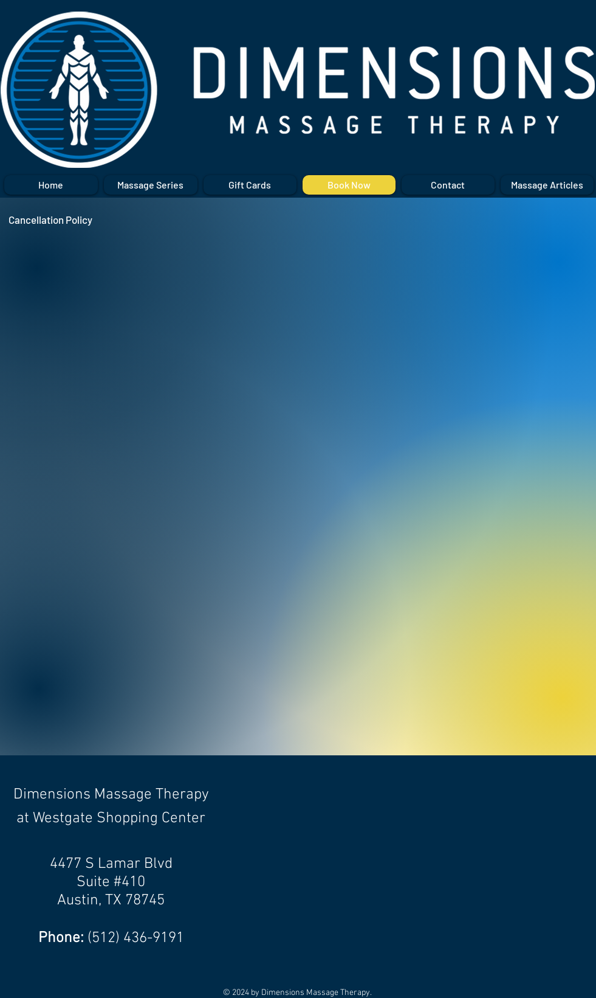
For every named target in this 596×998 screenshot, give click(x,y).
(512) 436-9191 (135, 938)
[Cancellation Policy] (50, 219)
